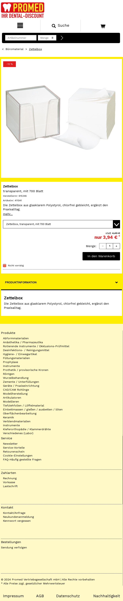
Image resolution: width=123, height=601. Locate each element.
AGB (40, 596)
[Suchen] (60, 26)
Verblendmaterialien (17, 421)
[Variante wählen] (61, 224)
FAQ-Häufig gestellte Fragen (22, 459)
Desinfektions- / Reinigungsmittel (26, 350)
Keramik (8, 417)
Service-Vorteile (14, 447)
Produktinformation (21, 282)
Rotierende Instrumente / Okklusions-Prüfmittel (36, 346)
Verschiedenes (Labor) (18, 433)
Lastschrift (10, 486)
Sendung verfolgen (14, 547)
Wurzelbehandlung (16, 377)
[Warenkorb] (101, 26)
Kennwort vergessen (17, 520)
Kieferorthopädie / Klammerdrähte (27, 429)
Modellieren (11, 401)
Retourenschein (14, 451)
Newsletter (10, 443)
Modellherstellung (15, 393)
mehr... (8, 214)
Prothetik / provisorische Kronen (25, 369)
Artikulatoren (12, 397)
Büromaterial (14, 49)
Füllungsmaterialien (16, 358)
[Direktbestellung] (62, 38)
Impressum (13, 596)
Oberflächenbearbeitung (20, 413)
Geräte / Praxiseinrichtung (21, 385)
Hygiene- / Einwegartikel (20, 354)
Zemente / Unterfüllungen (21, 381)
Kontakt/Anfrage (14, 512)
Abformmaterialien (16, 338)
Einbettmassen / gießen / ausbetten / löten (33, 409)
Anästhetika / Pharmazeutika (23, 342)
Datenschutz (68, 596)
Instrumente (11, 366)
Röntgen (8, 373)
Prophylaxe (10, 362)
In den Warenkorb (101, 256)
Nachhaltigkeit (106, 596)
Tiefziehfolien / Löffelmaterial (23, 405)
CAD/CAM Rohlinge (16, 389)
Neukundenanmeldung (18, 516)
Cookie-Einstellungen (18, 455)
